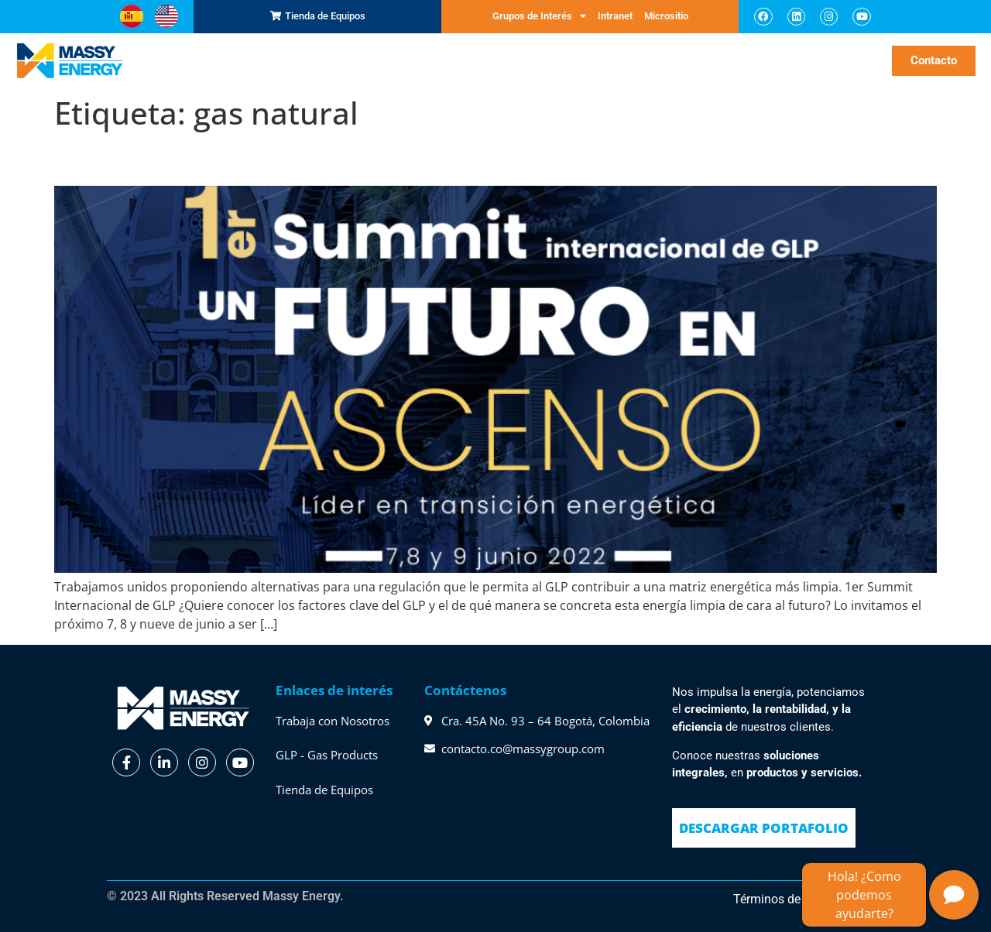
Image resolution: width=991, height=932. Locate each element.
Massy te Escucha (683, 60)
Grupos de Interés (539, 16)
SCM (217, 60)
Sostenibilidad (776, 60)
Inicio (186, 60)
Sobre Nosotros (469, 60)
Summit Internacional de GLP (225, 158)
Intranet (615, 16)
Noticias (839, 60)
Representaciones (282, 60)
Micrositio (666, 16)
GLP (410, 60)
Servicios (365, 60)
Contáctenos (465, 690)
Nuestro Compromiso (573, 60)
